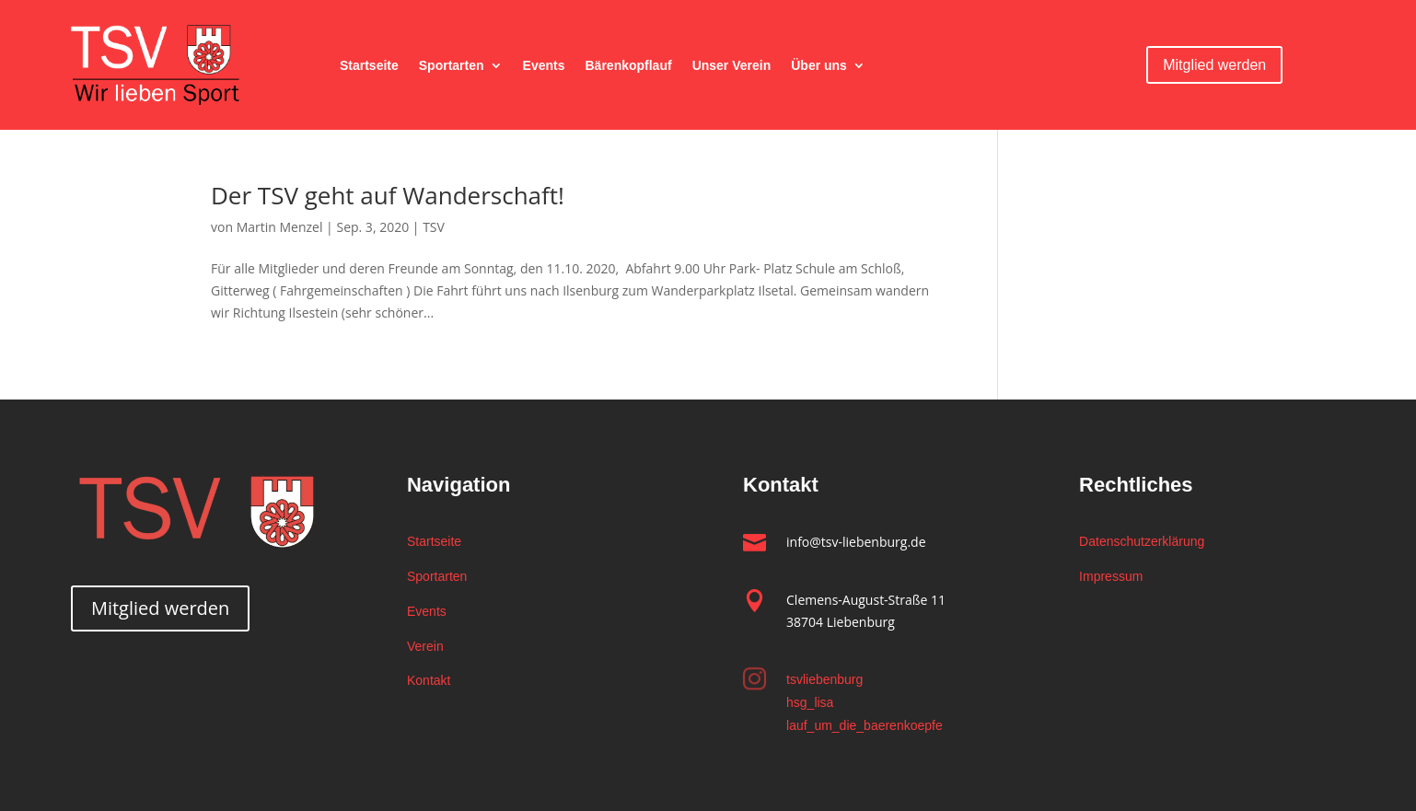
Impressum (1111, 576)
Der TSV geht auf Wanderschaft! (387, 195)
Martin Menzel (280, 227)
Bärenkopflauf (629, 66)
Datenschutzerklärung (1141, 541)
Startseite (369, 66)
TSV (434, 227)
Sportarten (451, 66)
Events (544, 66)
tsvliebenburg (824, 679)
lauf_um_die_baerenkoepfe (864, 725)
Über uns (819, 66)
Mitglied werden (1214, 65)
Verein (425, 646)
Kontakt (428, 680)
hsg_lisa (809, 702)
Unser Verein (732, 66)
